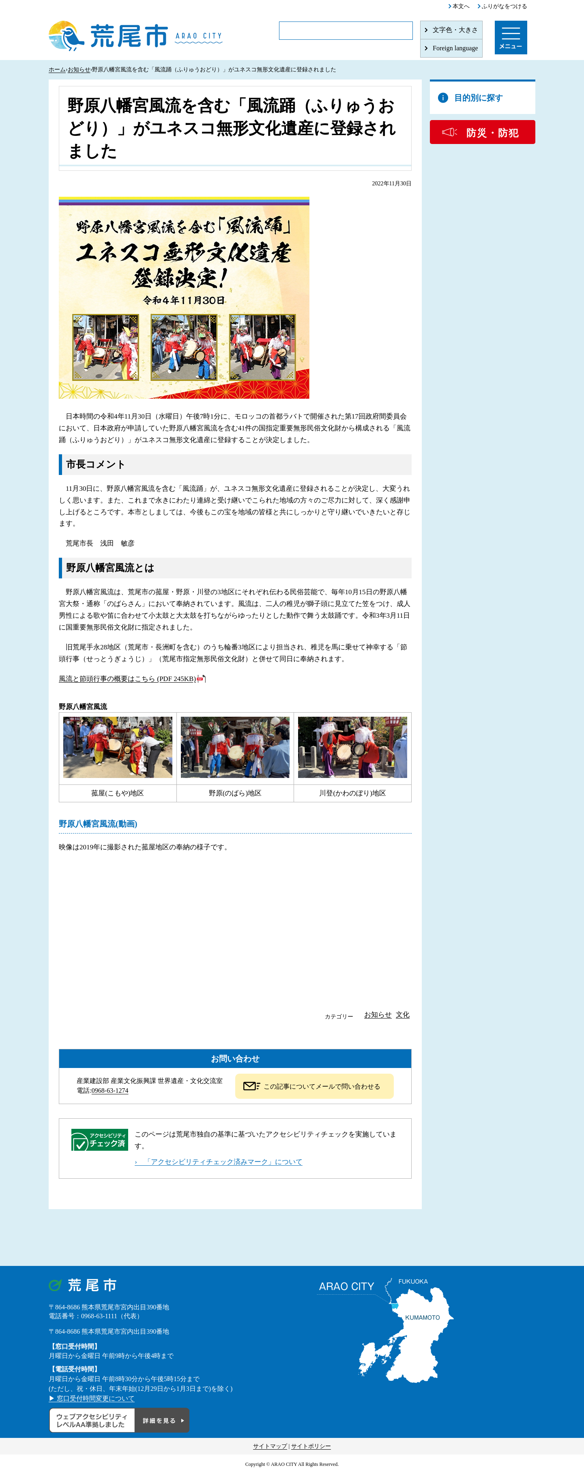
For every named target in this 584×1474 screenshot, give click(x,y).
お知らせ (79, 70)
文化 (403, 1014)
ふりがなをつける (504, 6)
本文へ (461, 6)
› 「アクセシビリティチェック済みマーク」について (219, 1162)
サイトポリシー (311, 1446)
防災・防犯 (492, 133)
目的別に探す (478, 97)
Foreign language (455, 48)
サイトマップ (270, 1446)
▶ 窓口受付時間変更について (92, 1398)
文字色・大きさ (455, 29)
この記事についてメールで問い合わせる (322, 1086)
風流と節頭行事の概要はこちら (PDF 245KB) (127, 679)
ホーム (57, 70)
